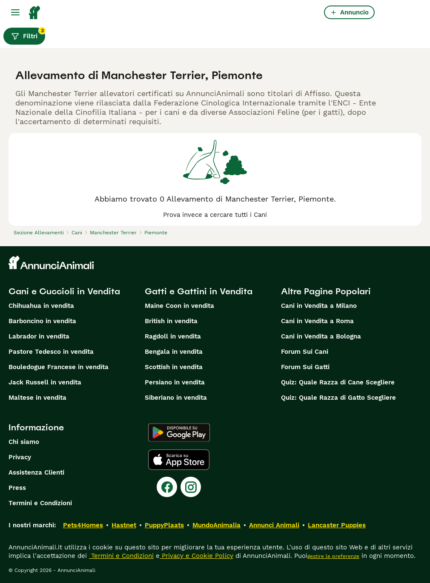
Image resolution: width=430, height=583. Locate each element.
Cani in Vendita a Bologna (321, 336)
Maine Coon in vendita (179, 306)
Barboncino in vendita (42, 321)
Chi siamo (24, 442)
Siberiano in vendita (176, 397)
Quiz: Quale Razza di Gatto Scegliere (338, 397)
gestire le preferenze (333, 556)
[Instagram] (191, 487)
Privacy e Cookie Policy (196, 556)
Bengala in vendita (174, 351)
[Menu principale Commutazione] (15, 12)
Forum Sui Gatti (305, 367)
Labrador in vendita (39, 336)
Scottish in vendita (174, 367)
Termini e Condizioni (40, 503)
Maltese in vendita (37, 397)
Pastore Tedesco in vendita (51, 351)
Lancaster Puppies (337, 525)
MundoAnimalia (216, 525)
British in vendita (171, 321)
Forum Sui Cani (304, 351)
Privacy (20, 457)
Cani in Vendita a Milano (319, 306)
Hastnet (124, 525)
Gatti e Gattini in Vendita (198, 291)
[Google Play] (179, 432)
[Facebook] (167, 487)
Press (17, 488)
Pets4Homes (83, 525)
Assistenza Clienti (36, 472)
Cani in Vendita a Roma (317, 321)
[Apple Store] (179, 459)
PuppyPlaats (164, 525)
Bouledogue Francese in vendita (59, 367)
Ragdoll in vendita (173, 336)
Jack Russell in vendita (45, 382)
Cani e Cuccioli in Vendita (64, 291)
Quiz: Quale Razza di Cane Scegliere (338, 382)
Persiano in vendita (175, 382)
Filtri (28, 34)
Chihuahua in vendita (41, 306)
